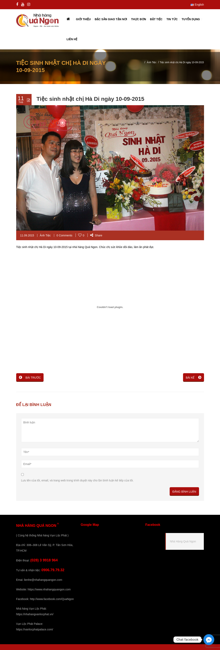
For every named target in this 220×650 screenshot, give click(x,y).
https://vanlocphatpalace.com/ (34, 629)
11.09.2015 (27, 235)
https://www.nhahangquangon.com (49, 589)
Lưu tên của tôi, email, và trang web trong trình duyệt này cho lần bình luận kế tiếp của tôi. (77, 480)
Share (96, 235)
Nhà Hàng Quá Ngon (183, 541)
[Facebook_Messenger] (208, 639)
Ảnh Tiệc (151, 62)
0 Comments (64, 235)
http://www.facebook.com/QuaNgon (52, 599)
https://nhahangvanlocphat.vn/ (35, 614)
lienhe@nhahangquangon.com (43, 579)
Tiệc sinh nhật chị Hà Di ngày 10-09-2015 (90, 99)
